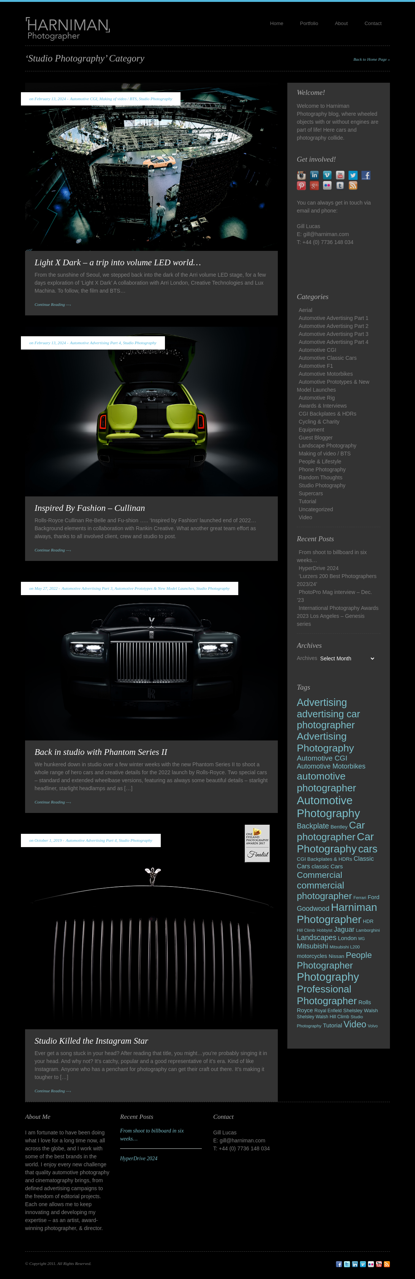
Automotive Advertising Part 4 (95, 342)
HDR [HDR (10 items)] (368, 921)
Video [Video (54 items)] (355, 1024)
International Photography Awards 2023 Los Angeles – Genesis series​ (338, 616)
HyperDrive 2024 (319, 568)
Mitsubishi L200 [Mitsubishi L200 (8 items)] (344, 947)
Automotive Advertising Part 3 (87, 588)
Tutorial (307, 501)
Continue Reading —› (53, 304)
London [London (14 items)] (347, 938)
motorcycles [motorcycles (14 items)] (312, 956)
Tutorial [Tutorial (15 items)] (332, 1025)
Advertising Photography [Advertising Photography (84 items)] (325, 742)
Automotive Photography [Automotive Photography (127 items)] (328, 806)
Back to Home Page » (371, 59)
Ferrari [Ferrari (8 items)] (359, 897)
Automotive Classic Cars (328, 358)
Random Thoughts (320, 477)
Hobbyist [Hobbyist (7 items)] (324, 930)
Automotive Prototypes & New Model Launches (154, 588)
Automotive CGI (83, 98)
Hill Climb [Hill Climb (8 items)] (306, 930)
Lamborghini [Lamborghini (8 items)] (368, 930)
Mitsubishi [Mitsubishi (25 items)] (312, 946)
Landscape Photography (327, 446)
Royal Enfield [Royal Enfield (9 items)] (328, 1010)
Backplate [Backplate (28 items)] (313, 826)
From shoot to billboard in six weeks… (332, 556)
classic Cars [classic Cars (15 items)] (327, 866)
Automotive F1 (316, 366)
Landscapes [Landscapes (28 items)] (316, 938)
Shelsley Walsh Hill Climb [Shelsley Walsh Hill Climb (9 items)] (323, 1016)
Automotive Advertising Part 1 (334, 318)
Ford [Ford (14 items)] (373, 897)
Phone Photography (322, 469)
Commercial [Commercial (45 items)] (319, 875)
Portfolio (309, 23)
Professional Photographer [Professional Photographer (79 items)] (327, 995)
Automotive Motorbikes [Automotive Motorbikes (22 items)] (331, 766)
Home (277, 23)
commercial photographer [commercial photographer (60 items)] (324, 890)
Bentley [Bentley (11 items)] (339, 827)
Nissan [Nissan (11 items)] (336, 956)
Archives (307, 658)
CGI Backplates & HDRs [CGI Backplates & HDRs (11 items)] (324, 859)
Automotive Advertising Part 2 (334, 326)
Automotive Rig (317, 398)
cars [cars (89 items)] (367, 849)
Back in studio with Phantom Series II (101, 752)
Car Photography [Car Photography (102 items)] (335, 843)
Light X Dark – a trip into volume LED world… (118, 262)
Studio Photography (155, 98)
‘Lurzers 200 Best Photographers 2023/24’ (337, 580)
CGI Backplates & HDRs (327, 414)
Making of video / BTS (117, 98)
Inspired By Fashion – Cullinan (90, 508)
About (341, 23)
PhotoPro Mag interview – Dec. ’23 (334, 596)
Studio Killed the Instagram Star (91, 1041)
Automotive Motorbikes (326, 374)
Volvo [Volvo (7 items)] (373, 1026)
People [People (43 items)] (359, 955)
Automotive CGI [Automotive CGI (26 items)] (322, 758)
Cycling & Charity (319, 422)
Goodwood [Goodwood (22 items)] (313, 908)
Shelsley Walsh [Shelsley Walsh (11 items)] (360, 1010)
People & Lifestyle (320, 461)
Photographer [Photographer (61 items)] (325, 965)
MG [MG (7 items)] (361, 938)
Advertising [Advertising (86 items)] (322, 702)
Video (305, 517)
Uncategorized (316, 509)
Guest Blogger (316, 438)
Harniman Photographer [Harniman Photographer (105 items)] (337, 913)
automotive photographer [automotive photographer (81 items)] (326, 782)
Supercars (311, 493)
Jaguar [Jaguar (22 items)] (344, 929)
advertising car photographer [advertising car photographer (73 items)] (328, 719)
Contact (373, 23)
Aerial (305, 310)
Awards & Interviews (323, 406)
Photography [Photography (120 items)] (328, 977)
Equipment (311, 430)
